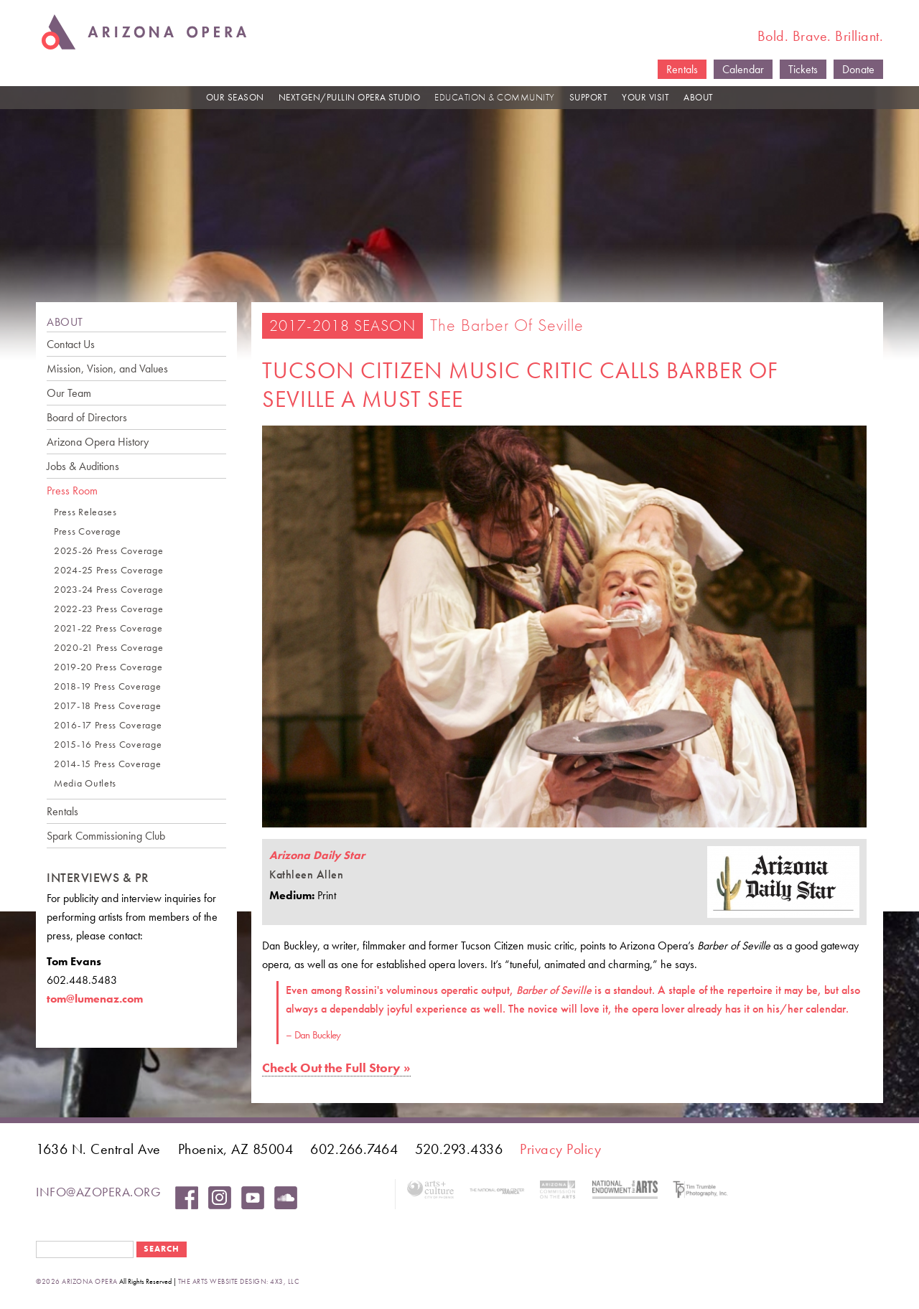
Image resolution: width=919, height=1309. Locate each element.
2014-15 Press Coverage (107, 764)
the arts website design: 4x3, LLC (238, 1281)
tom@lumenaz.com (95, 998)
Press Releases (85, 512)
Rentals (682, 69)
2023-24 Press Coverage (108, 589)
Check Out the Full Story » (336, 1067)
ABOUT (699, 97)
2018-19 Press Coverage (107, 686)
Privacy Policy (560, 1149)
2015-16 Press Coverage (108, 744)
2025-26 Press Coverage (108, 551)
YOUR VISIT (645, 97)
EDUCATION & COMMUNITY (494, 97)
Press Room (72, 490)
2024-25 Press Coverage (108, 570)
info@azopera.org (98, 1191)
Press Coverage (87, 531)
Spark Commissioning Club (106, 836)
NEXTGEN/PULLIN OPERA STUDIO (350, 97)
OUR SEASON (235, 97)
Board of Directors (87, 417)
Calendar (743, 69)
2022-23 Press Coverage (108, 609)
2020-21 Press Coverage (108, 648)
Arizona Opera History (98, 442)
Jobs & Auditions (83, 466)
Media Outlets (85, 783)
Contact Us (71, 344)
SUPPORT (588, 97)
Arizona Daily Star (317, 855)
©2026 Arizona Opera (77, 1281)
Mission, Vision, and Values (107, 368)
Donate (858, 69)
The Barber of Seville (507, 325)
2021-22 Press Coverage (108, 628)
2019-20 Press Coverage (108, 667)
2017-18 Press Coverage (107, 706)
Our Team (69, 393)
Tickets (803, 69)
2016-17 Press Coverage (108, 725)
